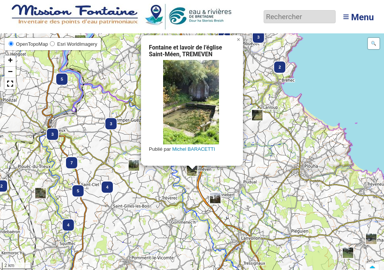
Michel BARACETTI (193, 149)
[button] (192, 171)
